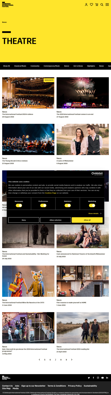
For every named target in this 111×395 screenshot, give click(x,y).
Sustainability (90, 386)
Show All (6, 66)
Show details (93, 213)
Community (35, 66)
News (4, 22)
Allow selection (55, 220)
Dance (66, 66)
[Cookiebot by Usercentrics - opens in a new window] (93, 173)
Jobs (17, 386)
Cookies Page (50, 193)
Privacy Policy (75, 386)
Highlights (91, 66)
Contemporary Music (52, 66)
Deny (24, 220)
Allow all (87, 220)
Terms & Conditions (57, 386)
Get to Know (78, 66)
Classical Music (20, 66)
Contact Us (7, 386)
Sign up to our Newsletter (33, 386)
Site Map (6, 388)
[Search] (101, 4)
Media (16, 388)
